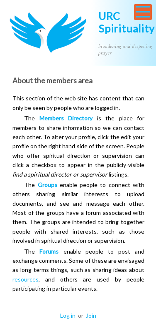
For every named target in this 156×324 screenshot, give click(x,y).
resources (25, 279)
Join (91, 315)
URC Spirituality (126, 22)
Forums (48, 251)
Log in (68, 315)
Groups (47, 184)
